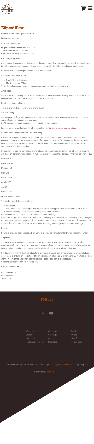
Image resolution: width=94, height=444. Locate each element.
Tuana (57, 372)
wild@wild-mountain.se (62, 364)
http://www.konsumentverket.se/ (62, 128)
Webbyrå (50, 372)
